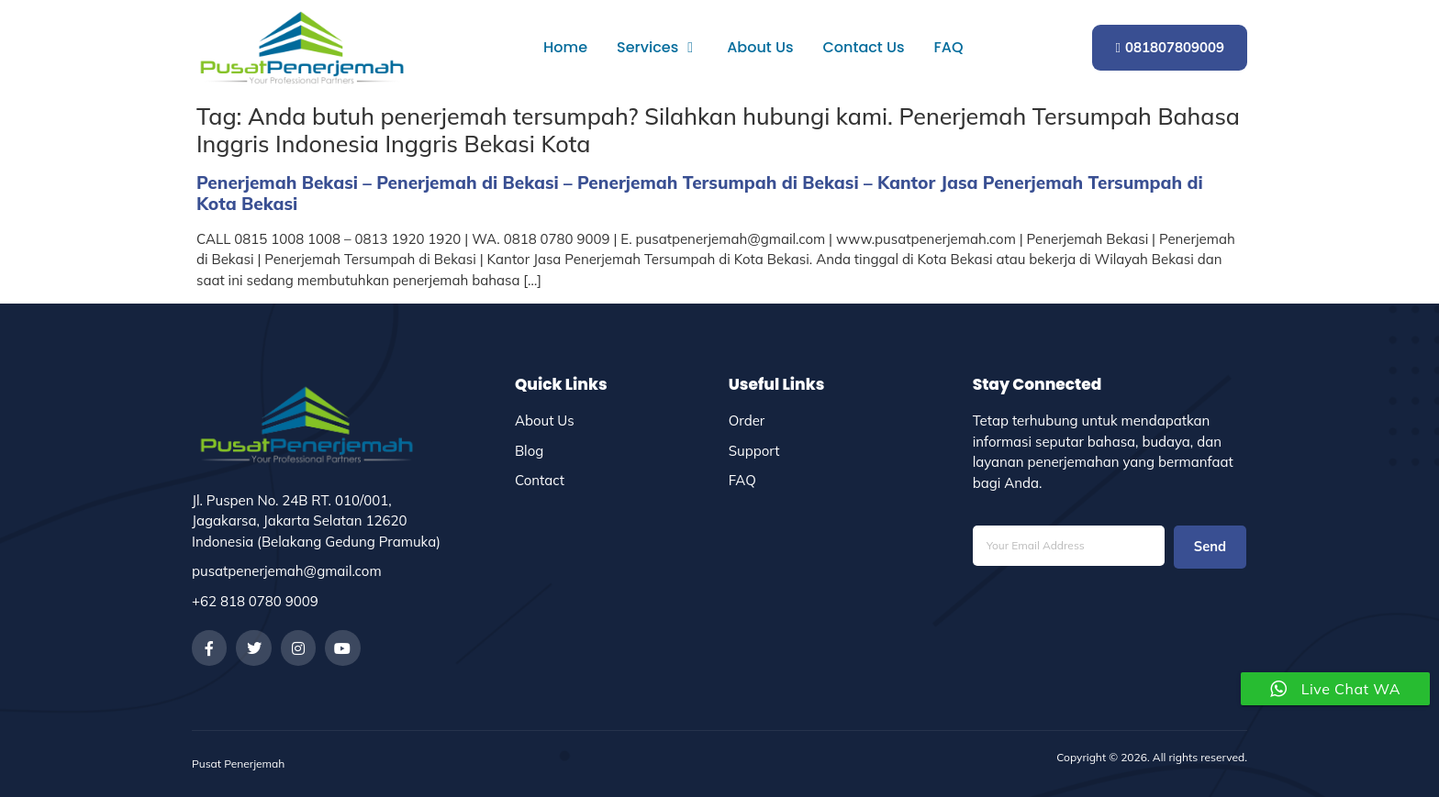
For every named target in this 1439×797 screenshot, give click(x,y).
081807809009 (1169, 47)
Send (1209, 547)
